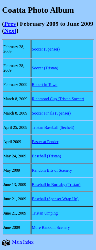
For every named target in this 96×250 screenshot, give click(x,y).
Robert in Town (44, 84)
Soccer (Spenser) (46, 49)
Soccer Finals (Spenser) (51, 113)
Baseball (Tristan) (46, 156)
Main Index (23, 241)
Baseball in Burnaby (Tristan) (56, 184)
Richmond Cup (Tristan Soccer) (58, 99)
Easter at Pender (45, 142)
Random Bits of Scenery (52, 170)
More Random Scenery (51, 227)
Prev (10, 23)
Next (10, 30)
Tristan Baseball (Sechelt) (53, 127)
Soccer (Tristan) (45, 68)
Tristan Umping (45, 213)
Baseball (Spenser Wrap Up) (55, 199)
